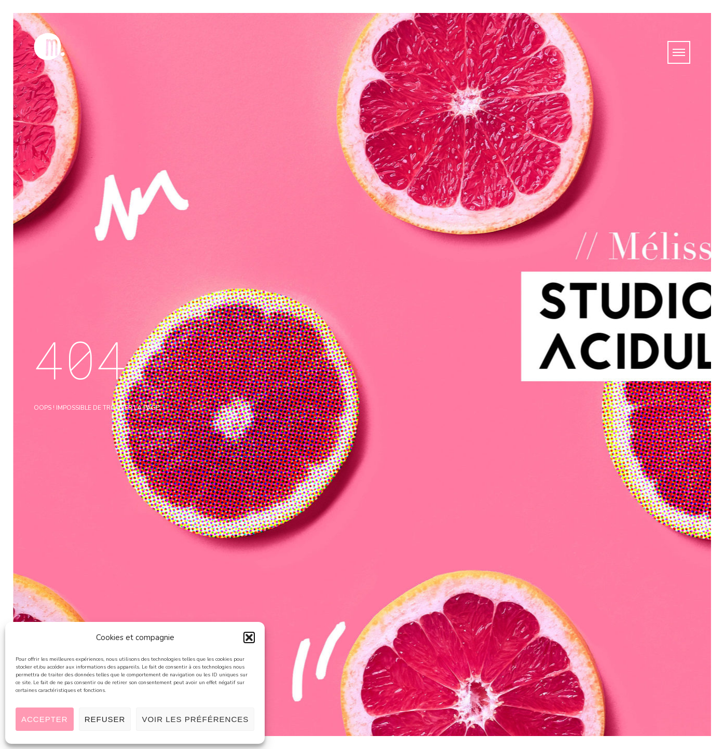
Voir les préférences (195, 719)
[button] (249, 637)
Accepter (44, 719)
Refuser (105, 719)
